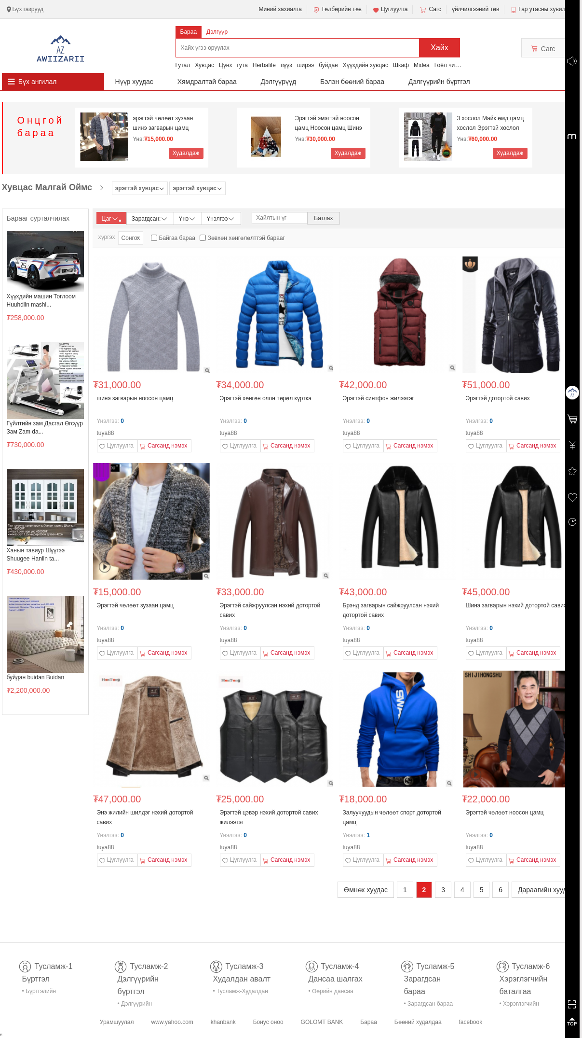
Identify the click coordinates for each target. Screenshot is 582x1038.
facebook (470, 1022)
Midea (422, 65)
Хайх (439, 47)
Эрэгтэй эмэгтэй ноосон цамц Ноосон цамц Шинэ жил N (328, 123)
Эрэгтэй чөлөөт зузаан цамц (135, 605)
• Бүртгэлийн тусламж (39, 993)
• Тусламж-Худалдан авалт (240, 993)
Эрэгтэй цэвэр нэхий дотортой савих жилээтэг (269, 817)
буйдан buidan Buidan (36, 677)
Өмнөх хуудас (366, 890)
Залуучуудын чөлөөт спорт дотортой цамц (392, 817)
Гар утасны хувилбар (546, 9)
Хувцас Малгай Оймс (47, 187)
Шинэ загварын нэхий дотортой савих (516, 605)
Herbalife (264, 65)
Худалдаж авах (186, 154)
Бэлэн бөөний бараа (352, 81)
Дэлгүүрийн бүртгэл (439, 81)
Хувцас (204, 65)
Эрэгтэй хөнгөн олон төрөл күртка (265, 398)
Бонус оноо (268, 1022)
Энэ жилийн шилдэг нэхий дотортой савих (145, 817)
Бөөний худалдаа (418, 1022)
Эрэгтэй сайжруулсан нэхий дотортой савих (270, 610)
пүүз (286, 65)
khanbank (223, 1022)
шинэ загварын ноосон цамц (135, 398)
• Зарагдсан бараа (428, 1003)
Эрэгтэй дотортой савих (498, 398)
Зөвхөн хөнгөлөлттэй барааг (246, 238)
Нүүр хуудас (134, 81)
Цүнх (225, 65)
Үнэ (187, 218)
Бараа (188, 31)
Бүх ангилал (37, 81)
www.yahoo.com (172, 1022)
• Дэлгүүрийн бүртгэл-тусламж (140, 1005)
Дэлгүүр (217, 31)
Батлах (323, 218)
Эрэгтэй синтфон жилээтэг (379, 398)
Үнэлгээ (221, 218)
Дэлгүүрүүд (279, 81)
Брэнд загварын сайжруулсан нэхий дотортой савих (391, 610)
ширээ (305, 65)
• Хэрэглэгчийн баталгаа (519, 1005)
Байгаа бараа (177, 238)
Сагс (429, 9)
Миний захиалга (279, 9)
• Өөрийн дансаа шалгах (331, 993)
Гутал (183, 65)
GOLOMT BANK (322, 1022)
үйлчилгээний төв (475, 9)
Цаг (111, 218)
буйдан (328, 65)
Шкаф (401, 65)
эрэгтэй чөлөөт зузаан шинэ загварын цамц (163, 123)
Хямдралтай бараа (207, 81)
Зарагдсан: (150, 218)
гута (242, 65)
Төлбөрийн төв (337, 9)
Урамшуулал (117, 1022)
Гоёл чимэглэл (454, 65)
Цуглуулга (390, 9)
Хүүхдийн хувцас (365, 65)
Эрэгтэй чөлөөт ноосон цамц (505, 812)
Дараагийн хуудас (546, 890)
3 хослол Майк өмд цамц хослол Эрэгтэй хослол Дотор (490, 123)
